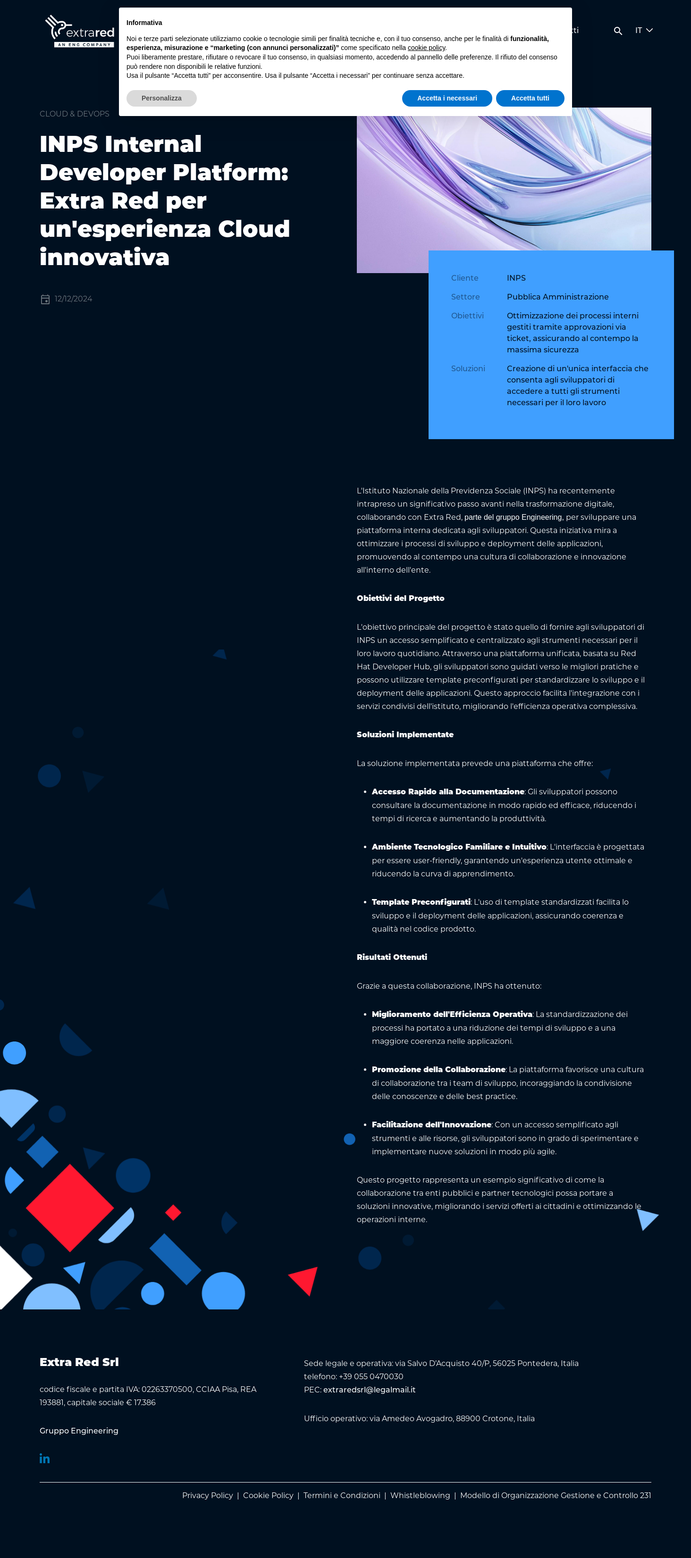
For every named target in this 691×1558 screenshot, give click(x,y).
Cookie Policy (268, 1495)
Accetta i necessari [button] (447, 98)
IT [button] (644, 31)
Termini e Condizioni (341, 1495)
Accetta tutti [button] (530, 98)
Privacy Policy (207, 1495)
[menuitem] (79, 1431)
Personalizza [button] (162, 98)
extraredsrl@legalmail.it (369, 1390)
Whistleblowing (420, 1495)
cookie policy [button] (426, 47)
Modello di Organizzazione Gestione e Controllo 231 (555, 1495)
